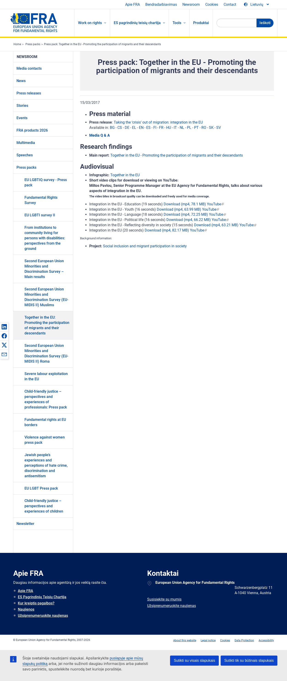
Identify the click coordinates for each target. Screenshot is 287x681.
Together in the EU (125, 175)
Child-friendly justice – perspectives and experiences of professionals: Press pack (45, 399)
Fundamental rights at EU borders (45, 422)
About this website (184, 640)
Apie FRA (132, 4)
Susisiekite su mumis (164, 599)
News (21, 81)
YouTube (214, 204)
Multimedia (25, 143)
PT (196, 127)
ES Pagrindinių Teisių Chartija (42, 597)
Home (17, 44)
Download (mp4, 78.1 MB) (185, 204)
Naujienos (26, 609)
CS (119, 127)
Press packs (32, 44)
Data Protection (244, 640)
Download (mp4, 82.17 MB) (167, 230)
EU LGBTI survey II (39, 215)
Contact (230, 4)
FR (161, 127)
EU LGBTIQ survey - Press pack (45, 182)
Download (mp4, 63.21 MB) (216, 225)
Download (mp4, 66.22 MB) (188, 220)
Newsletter (25, 523)
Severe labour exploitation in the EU (46, 376)
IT (175, 127)
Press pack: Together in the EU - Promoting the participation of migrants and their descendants (102, 44)
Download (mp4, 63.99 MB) (179, 209)
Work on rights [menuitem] (90, 23)
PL (189, 127)
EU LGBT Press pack (41, 488)
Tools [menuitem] (177, 23)
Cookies (211, 4)
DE (127, 127)
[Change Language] (257, 4)
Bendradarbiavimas (161, 4)
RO (203, 127)
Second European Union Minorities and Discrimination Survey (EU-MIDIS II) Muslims (46, 297)
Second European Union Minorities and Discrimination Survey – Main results (44, 269)
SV (218, 127)
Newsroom (191, 4)
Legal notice (208, 640)
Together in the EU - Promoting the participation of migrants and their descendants (176, 155)
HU (168, 127)
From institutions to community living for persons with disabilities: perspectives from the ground (44, 238)
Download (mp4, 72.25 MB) (186, 214)
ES (148, 127)
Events (21, 118)
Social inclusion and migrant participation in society (145, 246)
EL (134, 127)
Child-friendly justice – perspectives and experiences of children (43, 506)
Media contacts (29, 68)
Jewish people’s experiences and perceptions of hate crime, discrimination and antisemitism (46, 465)
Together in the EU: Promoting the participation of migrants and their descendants (46, 325)
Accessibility (266, 640)
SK (211, 127)
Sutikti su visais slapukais (194, 660)
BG (112, 127)
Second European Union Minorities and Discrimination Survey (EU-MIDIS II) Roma (46, 353)
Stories (22, 105)
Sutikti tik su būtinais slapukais (249, 660)
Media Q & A (99, 135)
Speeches (24, 155)
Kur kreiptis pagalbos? (36, 603)
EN (141, 127)
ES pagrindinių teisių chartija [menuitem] (137, 23)
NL (182, 127)
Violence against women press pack (44, 440)
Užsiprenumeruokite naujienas (43, 615)
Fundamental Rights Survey (40, 200)
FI (154, 127)
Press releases (28, 93)
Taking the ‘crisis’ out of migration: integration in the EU (158, 122)
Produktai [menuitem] (201, 23)
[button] (4, 326)
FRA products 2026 (32, 130)
